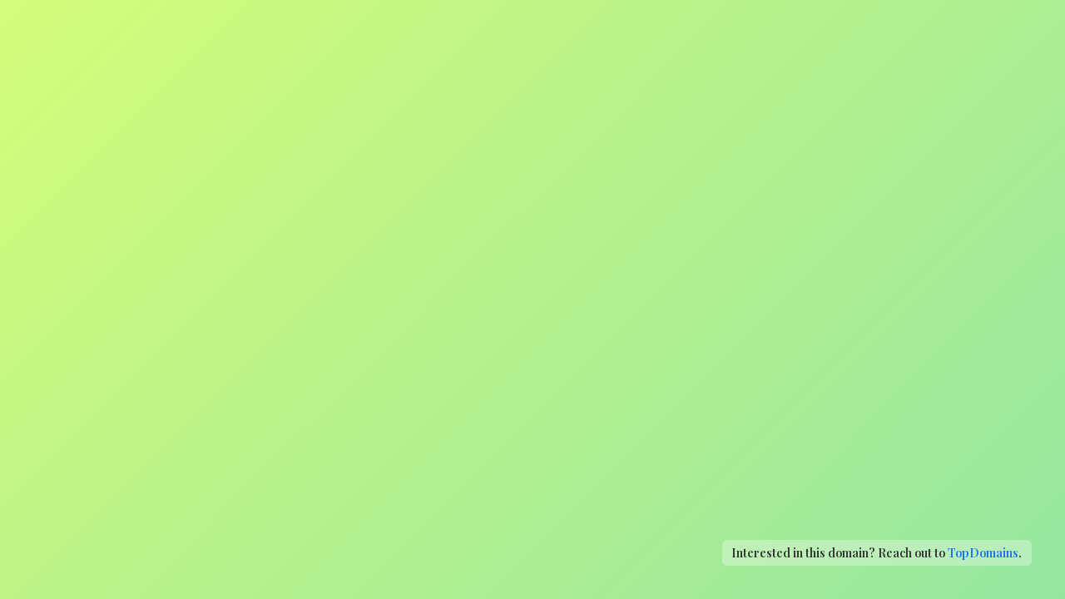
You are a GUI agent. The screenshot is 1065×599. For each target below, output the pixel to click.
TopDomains (983, 552)
